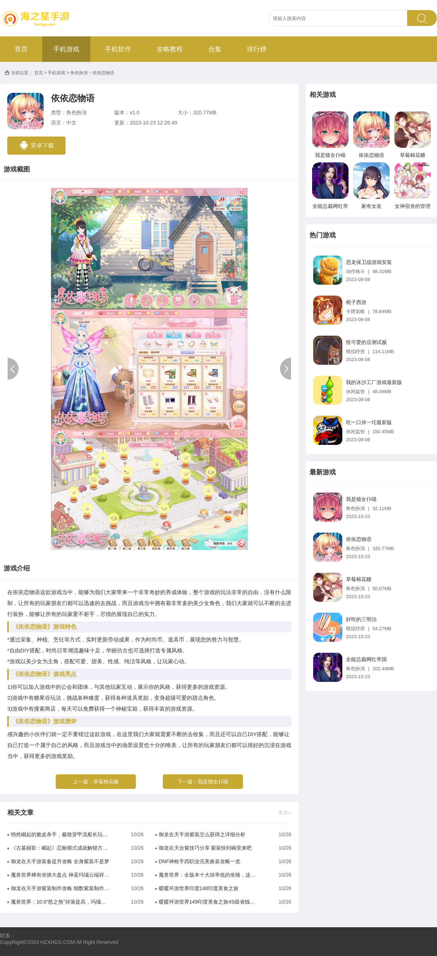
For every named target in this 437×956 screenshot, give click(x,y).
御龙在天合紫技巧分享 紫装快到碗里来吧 (205, 848)
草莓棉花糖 (106, 782)
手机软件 (118, 49)
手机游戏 (66, 49)
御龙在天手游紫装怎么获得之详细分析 (202, 834)
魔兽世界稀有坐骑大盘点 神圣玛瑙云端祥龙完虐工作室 (60, 875)
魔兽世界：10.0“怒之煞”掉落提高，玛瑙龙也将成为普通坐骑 (60, 902)
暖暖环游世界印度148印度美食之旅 (199, 888)
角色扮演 (79, 72)
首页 (21, 49)
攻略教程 (170, 49)
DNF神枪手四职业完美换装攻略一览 (200, 861)
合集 (214, 49)
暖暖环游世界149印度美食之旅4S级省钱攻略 (208, 902)
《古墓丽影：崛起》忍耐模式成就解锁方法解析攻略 (60, 848)
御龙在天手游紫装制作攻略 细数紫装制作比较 (60, 888)
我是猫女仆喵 (213, 782)
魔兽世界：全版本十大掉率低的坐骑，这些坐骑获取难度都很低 (208, 875)
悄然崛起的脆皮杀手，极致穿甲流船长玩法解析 (60, 834)
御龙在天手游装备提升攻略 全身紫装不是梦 (60, 861)
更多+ (284, 812)
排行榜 (257, 49)
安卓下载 (36, 145)
